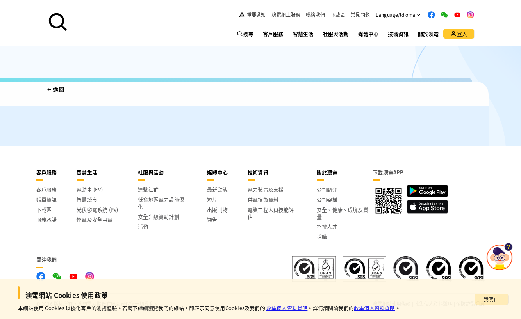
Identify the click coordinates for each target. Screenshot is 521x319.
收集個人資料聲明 (286, 308)
